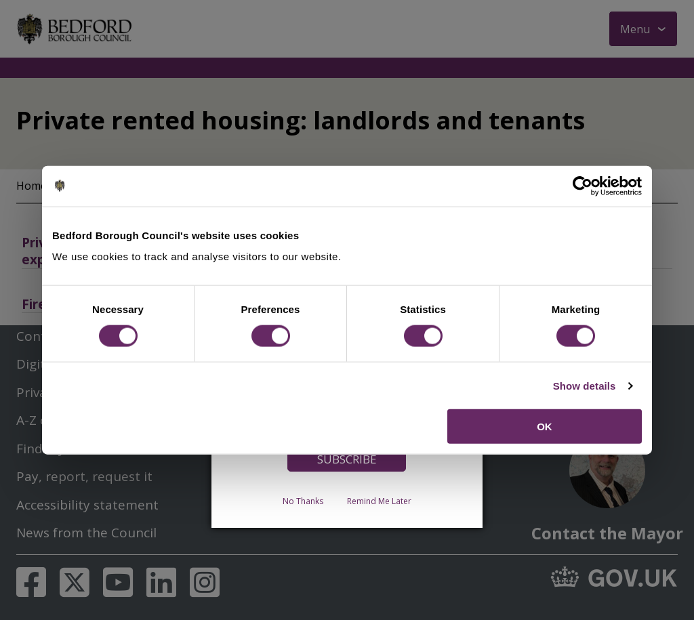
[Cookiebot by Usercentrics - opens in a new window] (582, 185)
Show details (584, 385)
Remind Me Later (379, 501)
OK (544, 426)
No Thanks (303, 501)
